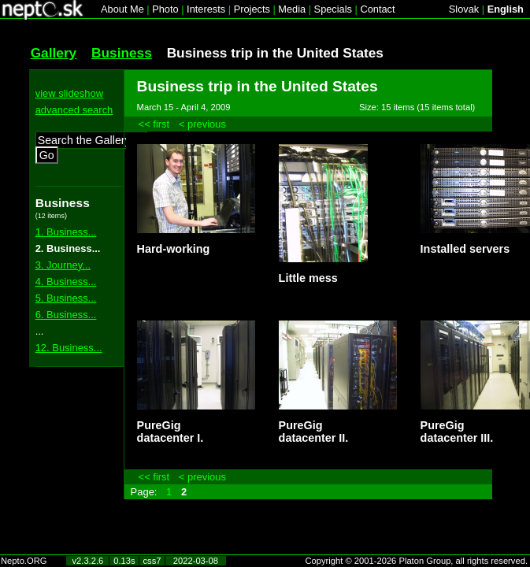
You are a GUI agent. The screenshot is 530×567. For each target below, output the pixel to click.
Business (121, 53)
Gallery (54, 53)
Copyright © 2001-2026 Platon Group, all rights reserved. (417, 560)
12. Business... (68, 348)
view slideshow (69, 93)
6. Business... (66, 315)
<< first (154, 124)
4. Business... (66, 281)
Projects (252, 9)
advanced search (74, 110)
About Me (122, 9)
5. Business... (66, 298)
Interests (206, 9)
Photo (165, 9)
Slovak (464, 9)
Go (46, 155)
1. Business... (66, 232)
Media (292, 9)
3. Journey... (63, 265)
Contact (377, 9)
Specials (333, 9)
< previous (202, 124)
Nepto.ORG (23, 560)
